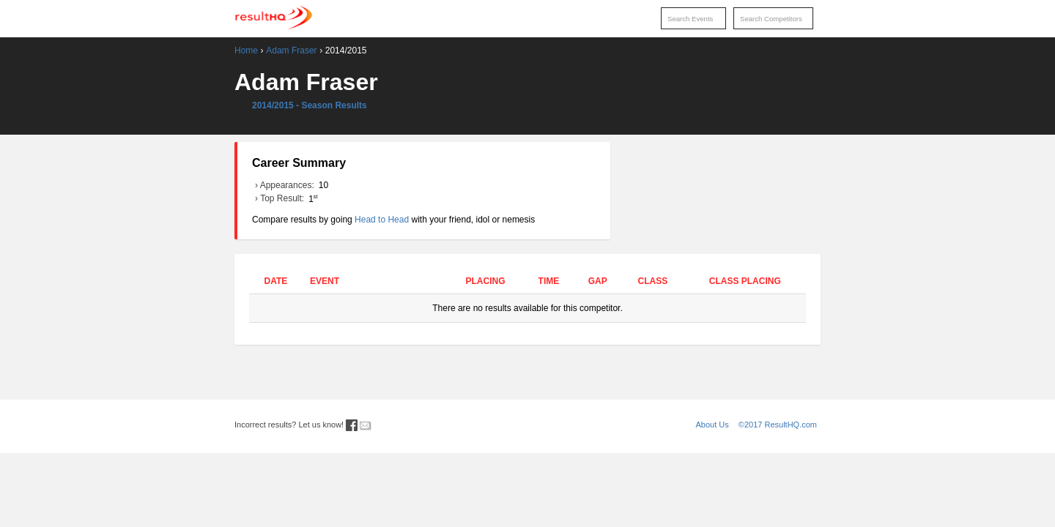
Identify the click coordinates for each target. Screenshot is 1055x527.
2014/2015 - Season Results (309, 105)
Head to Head (382, 219)
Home (246, 50)
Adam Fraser (291, 50)
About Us (712, 424)
